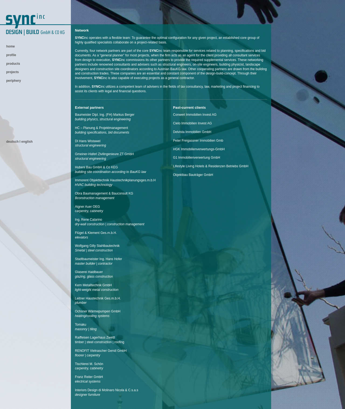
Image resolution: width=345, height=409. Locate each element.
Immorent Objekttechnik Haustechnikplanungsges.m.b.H (115, 180)
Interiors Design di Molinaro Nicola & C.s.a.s (106, 390)
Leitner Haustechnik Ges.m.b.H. (98, 298)
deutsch (12, 142)
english (27, 142)
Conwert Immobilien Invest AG (194, 115)
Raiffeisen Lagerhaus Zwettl (95, 337)
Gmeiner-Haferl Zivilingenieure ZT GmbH (104, 154)
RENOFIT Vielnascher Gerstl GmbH (101, 351)
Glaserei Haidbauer (89, 272)
